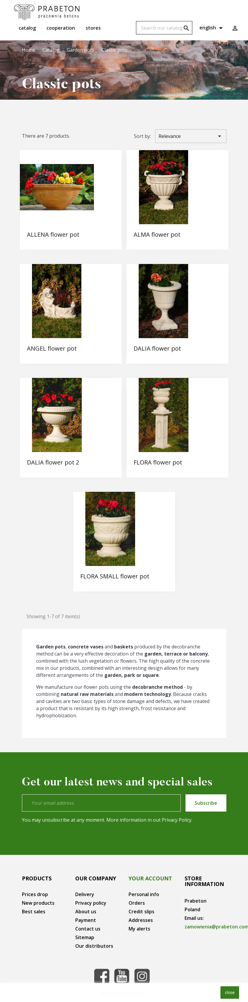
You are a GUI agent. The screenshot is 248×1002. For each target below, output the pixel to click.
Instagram (142, 976)
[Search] (164, 27)
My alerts (139, 928)
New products (38, 903)
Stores (93, 28)
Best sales (33, 911)
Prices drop (35, 894)
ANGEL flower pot (52, 348)
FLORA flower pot (158, 462)
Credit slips (141, 911)
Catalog (27, 28)
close (230, 992)
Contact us (87, 928)
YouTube (121, 976)
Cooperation (61, 28)
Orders (137, 903)
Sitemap (84, 937)
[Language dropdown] (211, 28)
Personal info (144, 894)
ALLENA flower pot (53, 234)
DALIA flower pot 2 (53, 462)
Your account (150, 878)
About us (85, 911)
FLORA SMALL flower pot (114, 576)
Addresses (141, 920)
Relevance (191, 136)
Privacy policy (90, 903)
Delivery (84, 894)
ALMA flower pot (157, 234)
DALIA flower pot (157, 348)
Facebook (101, 976)
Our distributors (94, 946)
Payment (85, 920)
